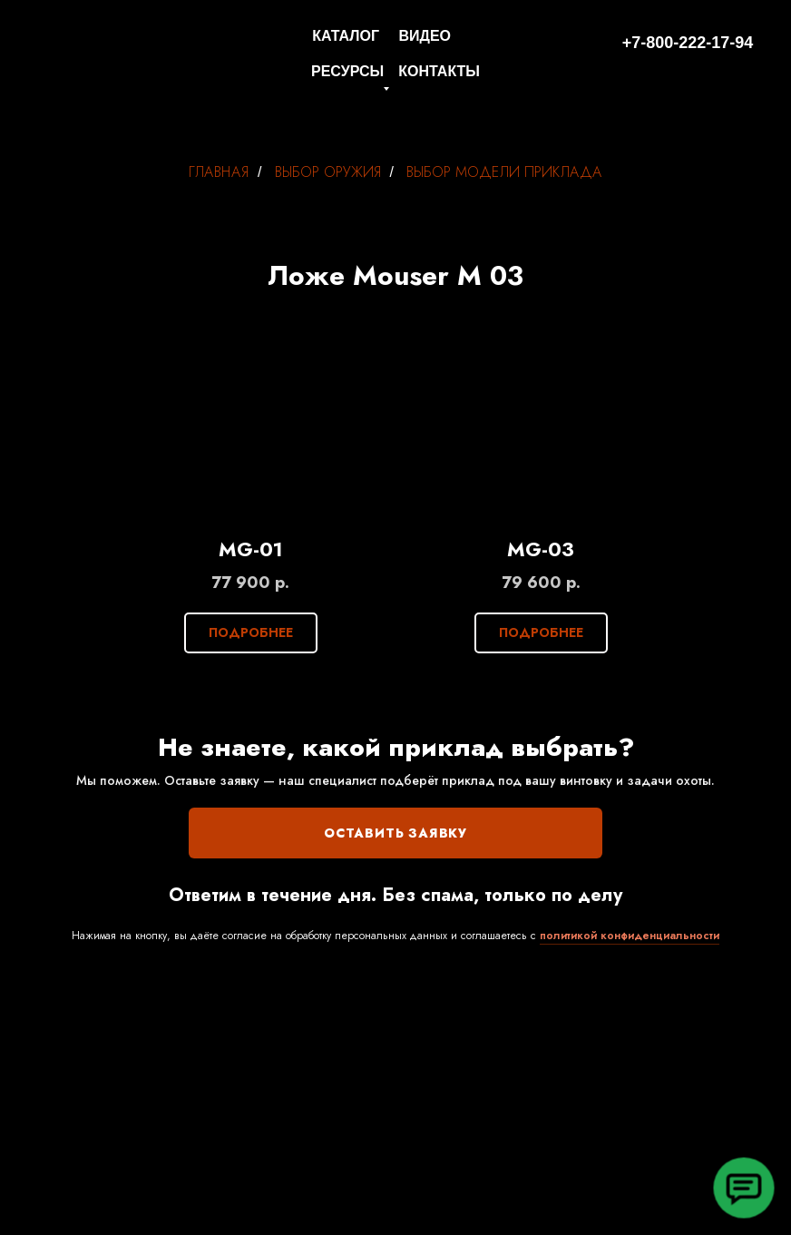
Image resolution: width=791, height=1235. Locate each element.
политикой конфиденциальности (629, 935)
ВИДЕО (424, 36)
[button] (743, 1187)
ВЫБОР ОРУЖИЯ (328, 172)
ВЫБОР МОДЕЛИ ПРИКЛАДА (504, 172)
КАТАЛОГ (345, 36)
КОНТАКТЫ (439, 71)
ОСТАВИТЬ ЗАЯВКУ (395, 833)
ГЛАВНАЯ (219, 172)
